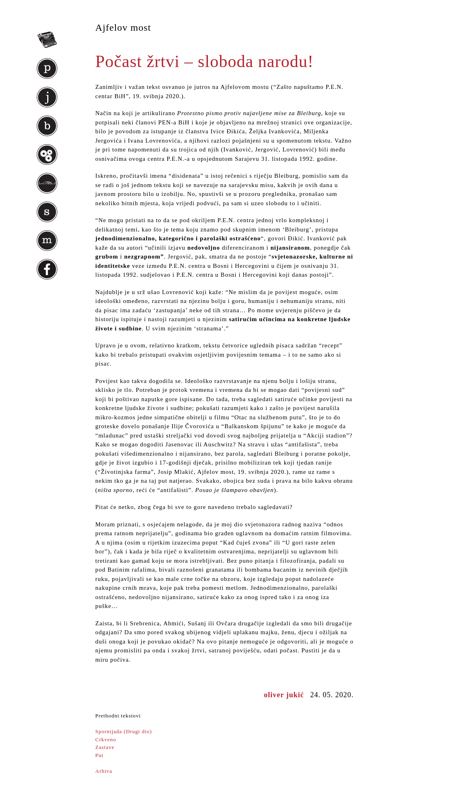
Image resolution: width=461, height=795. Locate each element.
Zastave (104, 747)
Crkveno (105, 739)
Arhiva (103, 771)
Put (99, 755)
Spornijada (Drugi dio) (123, 731)
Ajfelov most (123, 27)
